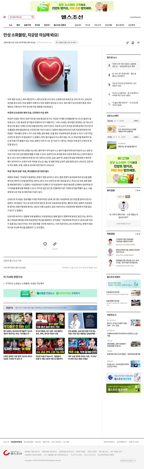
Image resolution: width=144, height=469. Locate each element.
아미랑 (87, 25)
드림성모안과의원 (112, 292)
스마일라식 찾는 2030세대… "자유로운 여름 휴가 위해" (125, 240)
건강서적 (97, 25)
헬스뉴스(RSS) (135, 442)
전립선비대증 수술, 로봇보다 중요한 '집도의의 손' (128, 251)
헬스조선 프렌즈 (60, 25)
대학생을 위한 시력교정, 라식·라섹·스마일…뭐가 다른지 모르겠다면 (127, 261)
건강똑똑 (131, 25)
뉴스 (10, 25)
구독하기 (136, 121)
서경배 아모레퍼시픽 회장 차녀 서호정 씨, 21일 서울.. (122, 334)
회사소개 (6, 442)
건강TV (47, 25)
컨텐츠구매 (46, 442)
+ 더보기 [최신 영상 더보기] (91, 308)
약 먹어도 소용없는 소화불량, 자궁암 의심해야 (24, 283)
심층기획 (27, 25)
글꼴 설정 (138, 42)
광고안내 (38, 442)
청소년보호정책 (28, 442)
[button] (137, 190)
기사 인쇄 (133, 42)
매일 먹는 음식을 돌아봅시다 (127, 146)
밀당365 (78, 25)
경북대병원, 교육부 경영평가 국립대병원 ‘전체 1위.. (116, 345)
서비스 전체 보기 (56, 442)
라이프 (37, 25)
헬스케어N (120, 25)
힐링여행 (108, 25)
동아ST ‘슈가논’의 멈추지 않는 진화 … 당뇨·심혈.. (117, 324)
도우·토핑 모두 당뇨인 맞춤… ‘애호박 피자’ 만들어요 (128, 130)
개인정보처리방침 (16, 442)
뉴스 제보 (66, 442)
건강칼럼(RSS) (122, 442)
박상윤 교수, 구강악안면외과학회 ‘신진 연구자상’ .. (118, 365)
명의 (18, 25)
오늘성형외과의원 (112, 301)
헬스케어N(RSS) (110, 442)
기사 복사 (127, 42)
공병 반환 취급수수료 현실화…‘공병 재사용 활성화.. (124, 354)
